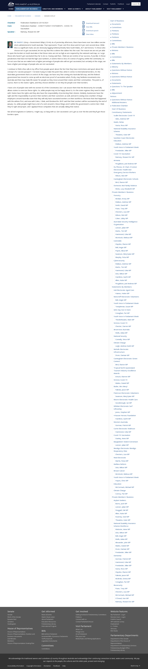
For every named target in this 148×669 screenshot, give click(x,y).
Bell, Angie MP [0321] (121, 300)
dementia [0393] (117, 556)
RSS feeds (114, 631)
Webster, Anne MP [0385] (122, 529)
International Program (49, 626)
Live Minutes (12, 639)
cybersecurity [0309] (119, 260)
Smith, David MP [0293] (121, 205)
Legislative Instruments (49, 641)
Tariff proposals (47, 639)
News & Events (74, 9)
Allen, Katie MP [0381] (121, 513)
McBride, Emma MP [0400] (123, 579)
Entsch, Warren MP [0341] (122, 377)
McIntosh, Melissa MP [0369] (124, 474)
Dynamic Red (12, 619)
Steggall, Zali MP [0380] (121, 510)
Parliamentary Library (49, 624)
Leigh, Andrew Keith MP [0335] (124, 346)
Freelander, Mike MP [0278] (123, 150)
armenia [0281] (117, 160)
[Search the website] (135, 4)
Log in (128, 4)
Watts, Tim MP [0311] (121, 267)
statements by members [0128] (122, 63)
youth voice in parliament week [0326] (126, 316)
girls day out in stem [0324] (122, 310)
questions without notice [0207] (122, 77)
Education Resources (49, 622)
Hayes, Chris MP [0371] (121, 481)
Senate (10, 615)
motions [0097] (115, 50)
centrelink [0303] (117, 241)
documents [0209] (116, 80)
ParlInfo (113, 4)
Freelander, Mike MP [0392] (123, 552)
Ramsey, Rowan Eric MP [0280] (124, 157)
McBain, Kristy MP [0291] (122, 199)
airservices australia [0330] (121, 329)
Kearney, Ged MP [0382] (122, 517)
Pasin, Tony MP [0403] (121, 588)
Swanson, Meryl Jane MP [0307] (124, 254)
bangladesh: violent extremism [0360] (126, 442)
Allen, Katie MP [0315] (121, 280)
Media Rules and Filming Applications (88, 639)
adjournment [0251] (117, 93)
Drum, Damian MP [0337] (122, 355)
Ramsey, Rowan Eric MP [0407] (124, 602)
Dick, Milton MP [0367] (121, 467)
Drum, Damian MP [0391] (122, 549)
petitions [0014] (115, 34)
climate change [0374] (120, 490)
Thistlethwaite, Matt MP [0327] (124, 320)
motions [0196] (115, 73)
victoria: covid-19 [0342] (120, 380)
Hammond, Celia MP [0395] (123, 562)
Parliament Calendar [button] (94, 4)
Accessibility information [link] (16, 666)
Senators (11, 622)
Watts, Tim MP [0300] (121, 231)
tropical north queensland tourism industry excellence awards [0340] (125, 370)
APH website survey (117, 622)
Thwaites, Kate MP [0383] (122, 520)
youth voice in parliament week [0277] (126, 147)
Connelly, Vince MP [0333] (122, 339)
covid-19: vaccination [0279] (122, 154)
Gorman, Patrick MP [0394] (123, 559)
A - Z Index (114, 626)
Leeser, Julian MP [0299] (122, 228)
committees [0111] (117, 57)
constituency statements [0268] (122, 112)
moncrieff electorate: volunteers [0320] (126, 297)
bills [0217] (113, 90)
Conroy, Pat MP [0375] (121, 494)
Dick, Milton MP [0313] (121, 274)
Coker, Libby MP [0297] (121, 218)
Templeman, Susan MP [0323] (124, 306)
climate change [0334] (120, 343)
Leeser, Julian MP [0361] (122, 445)
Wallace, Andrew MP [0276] (123, 144)
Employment (115, 624)
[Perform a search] (138, 4)
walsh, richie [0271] (119, 122)
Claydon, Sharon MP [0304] (123, 244)
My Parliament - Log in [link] (118, 615)
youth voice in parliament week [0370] (126, 477)
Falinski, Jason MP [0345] (122, 390)
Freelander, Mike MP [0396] (123, 565)
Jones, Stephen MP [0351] (122, 412)
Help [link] (64, 666)
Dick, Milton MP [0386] (121, 533)
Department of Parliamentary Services (123, 646)
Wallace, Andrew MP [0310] (123, 264)
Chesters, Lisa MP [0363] (122, 454)
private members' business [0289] (123, 192)
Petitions (79, 617)
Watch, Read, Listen (48, 617)
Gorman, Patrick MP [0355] (123, 425)
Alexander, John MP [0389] (122, 542)
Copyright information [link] (33, 666)
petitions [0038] (115, 37)
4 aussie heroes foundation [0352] (125, 415)
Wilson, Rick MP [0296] (121, 215)
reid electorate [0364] (120, 458)
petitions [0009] (115, 31)
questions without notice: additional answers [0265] (122, 101)
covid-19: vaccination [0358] (122, 435)
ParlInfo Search (116, 619)
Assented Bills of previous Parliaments (55, 636)
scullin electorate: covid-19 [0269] (124, 115)
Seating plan (12, 624)
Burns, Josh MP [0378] (121, 504)
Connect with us (81, 619)
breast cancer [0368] (119, 471)
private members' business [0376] (123, 497)
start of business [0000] (117, 21)
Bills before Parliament (49, 634)
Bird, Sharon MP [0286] (121, 182)
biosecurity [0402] (118, 585)
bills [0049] (113, 44)
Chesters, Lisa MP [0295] (122, 212)
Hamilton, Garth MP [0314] (123, 277)
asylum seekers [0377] (120, 500)
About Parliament (93, 9)
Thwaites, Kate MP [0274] (122, 135)
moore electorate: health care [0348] (126, 400)
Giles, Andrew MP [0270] (122, 119)
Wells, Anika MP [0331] (121, 333)
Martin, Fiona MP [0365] (121, 461)
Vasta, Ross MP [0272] (121, 125)
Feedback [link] (56, 666)
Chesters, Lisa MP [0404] (122, 592)
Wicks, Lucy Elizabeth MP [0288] (125, 189)
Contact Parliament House (84, 622)
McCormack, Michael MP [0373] (124, 487)
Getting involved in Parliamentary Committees (91, 615)
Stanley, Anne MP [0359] (122, 438)
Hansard (37, 16)
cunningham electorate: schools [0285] (126, 179)
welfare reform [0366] (120, 464)
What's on (79, 629)
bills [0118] (113, 60)
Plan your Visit (80, 636)
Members (11, 641)
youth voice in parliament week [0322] (126, 303)
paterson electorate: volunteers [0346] (126, 393)
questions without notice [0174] (122, 70)
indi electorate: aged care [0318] (124, 290)
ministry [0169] (115, 67)
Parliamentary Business (27, 9)
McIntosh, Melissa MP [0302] (124, 237)
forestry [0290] (117, 195)
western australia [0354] (121, 422)
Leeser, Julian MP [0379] (122, 507)
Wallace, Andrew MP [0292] (123, 202)
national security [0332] (120, 336)
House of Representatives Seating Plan (21, 643)
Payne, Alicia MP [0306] (121, 251)
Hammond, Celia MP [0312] (123, 270)
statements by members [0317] (122, 287)
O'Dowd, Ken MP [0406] (122, 598)
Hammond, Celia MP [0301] (123, 234)
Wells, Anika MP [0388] (121, 539)
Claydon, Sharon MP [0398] (123, 572)
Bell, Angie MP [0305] (121, 247)
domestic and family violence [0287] (125, 185)
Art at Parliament (81, 634)
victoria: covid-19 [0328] (120, 323)
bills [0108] (113, 54)
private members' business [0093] (122, 47)
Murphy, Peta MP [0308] (122, 257)
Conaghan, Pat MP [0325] (122, 313)
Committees (46, 649)
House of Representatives (16, 632)
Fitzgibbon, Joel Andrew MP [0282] (126, 164)
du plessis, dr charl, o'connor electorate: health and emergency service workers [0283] (125, 170)
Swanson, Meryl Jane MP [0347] (124, 396)
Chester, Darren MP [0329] (123, 326)
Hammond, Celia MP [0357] (123, 432)
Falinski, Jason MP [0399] (122, 575)
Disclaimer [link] (47, 666)
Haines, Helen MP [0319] (122, 293)
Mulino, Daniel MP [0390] (122, 546)
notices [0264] (113, 96)
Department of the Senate (119, 639)
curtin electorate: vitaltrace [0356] (124, 429)
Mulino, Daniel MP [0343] (122, 383)
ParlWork (121, 4)
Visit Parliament (114, 9)
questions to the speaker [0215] (122, 86)
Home (11, 9)
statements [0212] (116, 83)
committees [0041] (117, 40)
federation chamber (120, 106)
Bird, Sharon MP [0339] (121, 365)
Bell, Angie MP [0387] (121, 536)
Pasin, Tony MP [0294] (121, 208)
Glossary (114, 629)
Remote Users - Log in (118, 617)
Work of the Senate (14, 617)
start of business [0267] (119, 109)
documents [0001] (116, 24)
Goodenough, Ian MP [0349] (123, 403)
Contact (105, 4)
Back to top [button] (135, 666)
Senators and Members (53, 9)
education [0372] (117, 484)
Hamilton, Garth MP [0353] (123, 419)
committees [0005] (117, 27)
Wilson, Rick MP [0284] (121, 176)
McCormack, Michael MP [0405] (124, 595)
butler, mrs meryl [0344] (120, 386)
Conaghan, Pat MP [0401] (122, 582)
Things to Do (80, 632)
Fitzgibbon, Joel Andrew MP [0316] (126, 283)
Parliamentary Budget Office (120, 648)
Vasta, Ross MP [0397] (121, 569)
